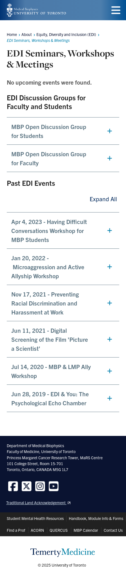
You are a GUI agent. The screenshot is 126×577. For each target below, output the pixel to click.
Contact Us (113, 530)
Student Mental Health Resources (35, 518)
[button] (63, 130)
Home (12, 34)
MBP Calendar (86, 530)
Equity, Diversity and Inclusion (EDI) (66, 34)
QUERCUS (59, 530)
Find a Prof (16, 530)
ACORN (37, 530)
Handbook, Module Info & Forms (96, 518)
